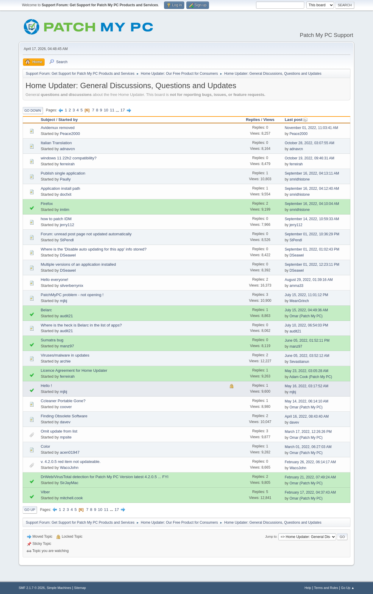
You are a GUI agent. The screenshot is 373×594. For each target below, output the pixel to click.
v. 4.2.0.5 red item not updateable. (71, 461)
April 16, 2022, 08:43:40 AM (307, 416)
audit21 (66, 316)
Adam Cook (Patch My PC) (310, 377)
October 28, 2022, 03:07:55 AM (309, 143)
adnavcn (67, 149)
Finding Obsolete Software (64, 416)
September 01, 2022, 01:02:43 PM (312, 249)
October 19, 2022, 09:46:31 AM (309, 158)
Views (268, 119)
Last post (296, 119)
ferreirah (67, 164)
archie (65, 361)
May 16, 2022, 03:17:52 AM (306, 386)
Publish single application (63, 173)
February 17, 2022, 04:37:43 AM (310, 492)
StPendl (67, 240)
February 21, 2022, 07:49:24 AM (310, 477)
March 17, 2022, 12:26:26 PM (308, 432)
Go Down (32, 110)
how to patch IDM (56, 219)
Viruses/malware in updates (65, 355)
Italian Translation (56, 143)
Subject (48, 119)
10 (106, 110)
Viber (45, 492)
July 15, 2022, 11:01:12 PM (306, 295)
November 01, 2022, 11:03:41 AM (311, 128)
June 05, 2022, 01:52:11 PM (307, 340)
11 (112, 110)
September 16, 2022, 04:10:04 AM (312, 204)
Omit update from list (59, 431)
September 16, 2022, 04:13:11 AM (312, 173)
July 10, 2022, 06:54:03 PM (306, 325)
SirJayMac (69, 483)
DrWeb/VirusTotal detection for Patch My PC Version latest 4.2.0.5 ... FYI (104, 477)
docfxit (65, 194)
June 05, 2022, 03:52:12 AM (307, 356)
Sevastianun (299, 362)
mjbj (63, 300)
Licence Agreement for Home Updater (74, 370)
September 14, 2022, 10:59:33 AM (312, 219)
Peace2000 (70, 133)
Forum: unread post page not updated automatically (86, 234)
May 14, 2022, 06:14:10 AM (306, 401)
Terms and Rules (326, 588)
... (118, 110)
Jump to (271, 536)
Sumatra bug (52, 340)
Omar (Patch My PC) (305, 316)
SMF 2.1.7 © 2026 (32, 588)
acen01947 (69, 452)
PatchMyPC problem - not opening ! (72, 295)
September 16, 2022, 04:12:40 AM (312, 188)
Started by (68, 119)
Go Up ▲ (348, 588)
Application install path (60, 188)
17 (123, 110)
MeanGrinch (299, 301)
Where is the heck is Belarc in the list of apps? (81, 325)
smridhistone (299, 179)
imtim (64, 209)
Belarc (46, 310)
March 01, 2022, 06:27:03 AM (308, 447)
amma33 (296, 286)
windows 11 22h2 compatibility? (68, 158)
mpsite (65, 437)
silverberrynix (71, 285)
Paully (65, 179)
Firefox (47, 203)
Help (308, 588)
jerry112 (67, 225)
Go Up (29, 509)
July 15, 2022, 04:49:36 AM (306, 310)
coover (66, 407)
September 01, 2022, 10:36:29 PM (312, 234)
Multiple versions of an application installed (78, 264)
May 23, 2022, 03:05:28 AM (306, 371)
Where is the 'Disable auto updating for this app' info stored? (94, 249)
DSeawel (68, 255)
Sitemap (80, 588)
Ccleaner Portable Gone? (63, 401)
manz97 (67, 346)
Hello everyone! (54, 279)
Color (45, 446)
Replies (253, 119)
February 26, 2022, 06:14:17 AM (310, 462)
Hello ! (46, 385)
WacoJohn (69, 467)
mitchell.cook (71, 498)
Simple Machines (59, 588)
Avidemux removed (58, 127)
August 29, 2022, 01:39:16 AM (309, 280)
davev (65, 422)
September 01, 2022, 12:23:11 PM (312, 264)
